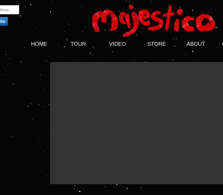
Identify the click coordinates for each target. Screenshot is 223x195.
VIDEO (117, 44)
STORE (156, 44)
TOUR (78, 44)
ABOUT (195, 44)
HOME (39, 44)
